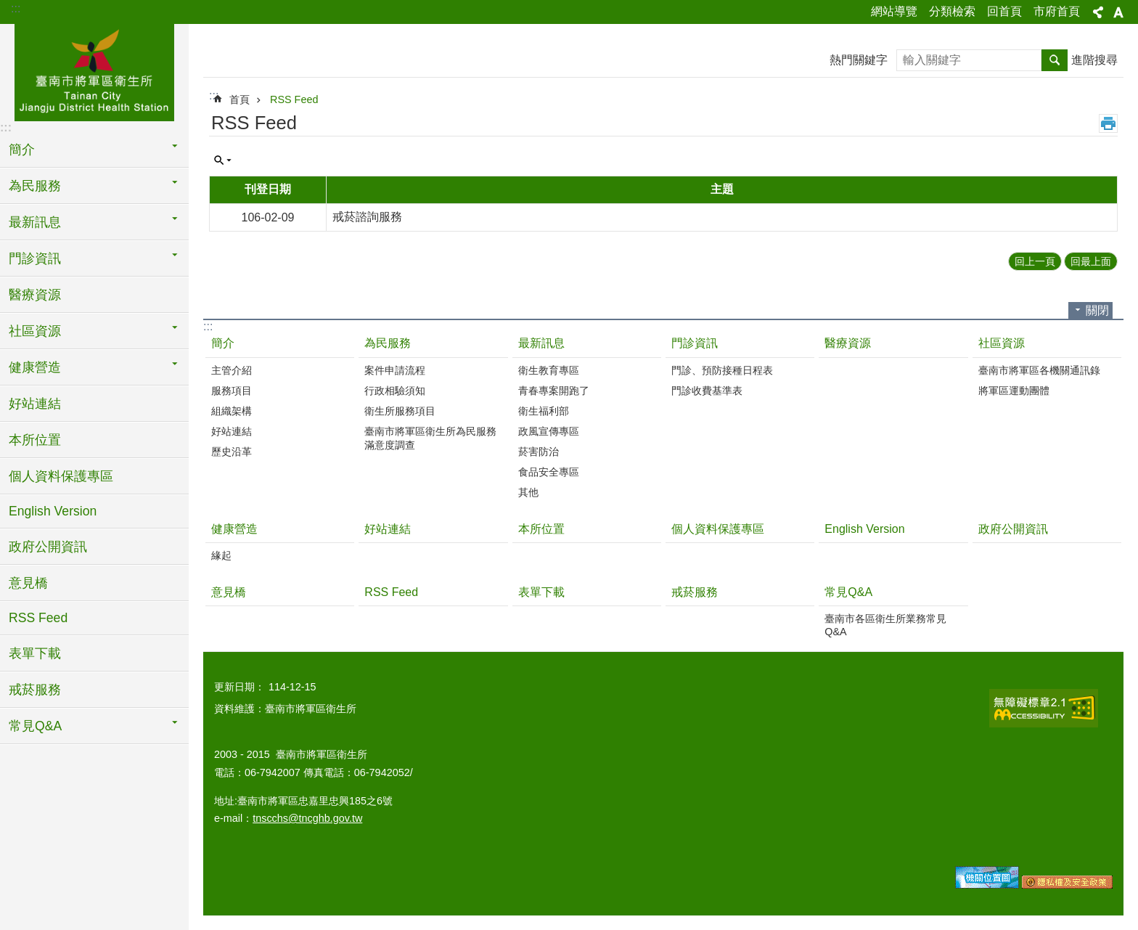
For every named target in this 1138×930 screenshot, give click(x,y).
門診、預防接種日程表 (722, 370)
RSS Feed (38, 618)
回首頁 (1004, 11)
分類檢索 (952, 11)
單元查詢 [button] (223, 160)
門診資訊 (694, 343)
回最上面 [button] (1091, 261)
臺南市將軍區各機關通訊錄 (1039, 370)
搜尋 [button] (1054, 60)
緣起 (221, 555)
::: (15, 8)
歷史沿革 (231, 451)
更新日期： (239, 687)
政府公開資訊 (48, 546)
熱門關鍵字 (859, 60)
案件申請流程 (394, 370)
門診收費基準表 (706, 390)
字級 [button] (1118, 12)
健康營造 (234, 529)
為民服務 (387, 343)
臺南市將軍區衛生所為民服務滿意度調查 (430, 438)
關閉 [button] (1097, 310)
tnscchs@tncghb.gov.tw (307, 818)
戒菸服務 (35, 689)
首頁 (239, 99)
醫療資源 (35, 294)
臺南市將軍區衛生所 (94, 70)
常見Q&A (848, 592)
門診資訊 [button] (35, 258)
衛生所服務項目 (399, 411)
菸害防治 (538, 451)
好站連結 (35, 403)
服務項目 (231, 390)
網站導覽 (894, 11)
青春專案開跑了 (553, 390)
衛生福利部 (543, 411)
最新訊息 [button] (35, 222)
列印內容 (1108, 123)
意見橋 (28, 583)
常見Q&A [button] (35, 726)
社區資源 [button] (35, 331)
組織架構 (231, 411)
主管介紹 (231, 370)
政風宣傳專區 (548, 431)
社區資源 (1001, 343)
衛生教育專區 (548, 370)
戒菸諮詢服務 (367, 217)
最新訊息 (541, 343)
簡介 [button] (22, 149)
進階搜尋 (1094, 60)
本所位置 (35, 440)
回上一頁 (1035, 261)
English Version (53, 511)
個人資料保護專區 (61, 476)
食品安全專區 (548, 472)
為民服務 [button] (35, 186)
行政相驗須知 (394, 390)
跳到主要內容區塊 (7, 7)
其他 (528, 492)
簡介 (222, 343)
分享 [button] (1098, 12)
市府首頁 (1056, 11)
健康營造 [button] (35, 367)
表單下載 (35, 653)
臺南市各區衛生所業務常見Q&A (885, 625)
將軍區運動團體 (1013, 390)
